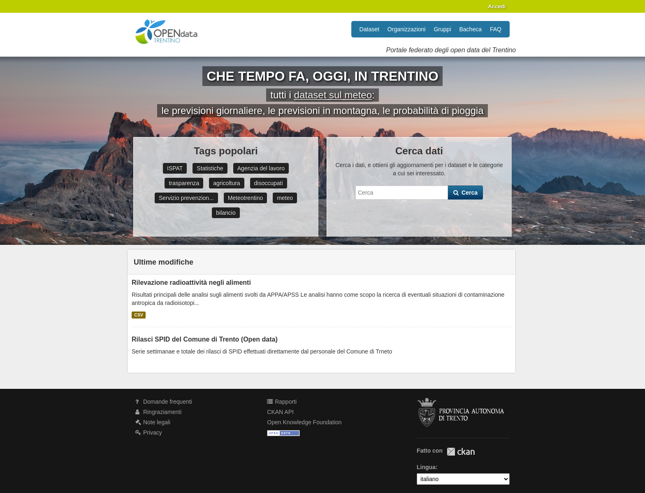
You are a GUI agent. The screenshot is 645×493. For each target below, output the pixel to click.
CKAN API (280, 412)
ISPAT (175, 168)
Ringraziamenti (158, 412)
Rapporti (282, 401)
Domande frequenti (163, 401)
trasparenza (184, 183)
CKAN (461, 451)
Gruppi (442, 29)
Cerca (465, 192)
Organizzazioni (406, 29)
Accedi (497, 6)
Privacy (148, 432)
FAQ (495, 29)
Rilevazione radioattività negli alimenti (191, 282)
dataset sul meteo (333, 94)
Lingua (426, 467)
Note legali (152, 422)
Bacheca (470, 29)
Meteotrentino (245, 198)
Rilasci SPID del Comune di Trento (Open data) (205, 339)
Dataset (369, 29)
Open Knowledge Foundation (304, 422)
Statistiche (210, 168)
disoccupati (268, 183)
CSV (138, 314)
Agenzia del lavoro (261, 168)
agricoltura (226, 183)
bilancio (225, 212)
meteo (285, 198)
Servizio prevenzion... (186, 198)
